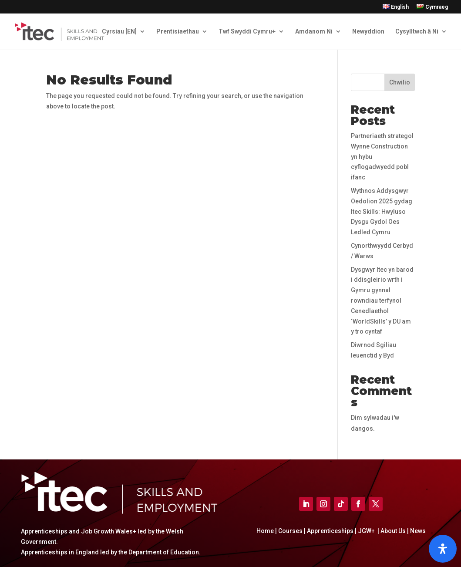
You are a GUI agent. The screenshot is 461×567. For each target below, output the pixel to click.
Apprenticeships (331, 530)
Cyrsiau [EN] (119, 31)
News (418, 530)
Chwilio (399, 82)
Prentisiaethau (177, 31)
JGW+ (367, 530)
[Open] (443, 549)
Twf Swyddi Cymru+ (247, 31)
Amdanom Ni (314, 31)
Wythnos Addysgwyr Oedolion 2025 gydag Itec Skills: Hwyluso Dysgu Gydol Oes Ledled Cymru (381, 211)
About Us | (394, 530)
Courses (290, 530)
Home (265, 530)
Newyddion (368, 31)
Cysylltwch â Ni (416, 31)
